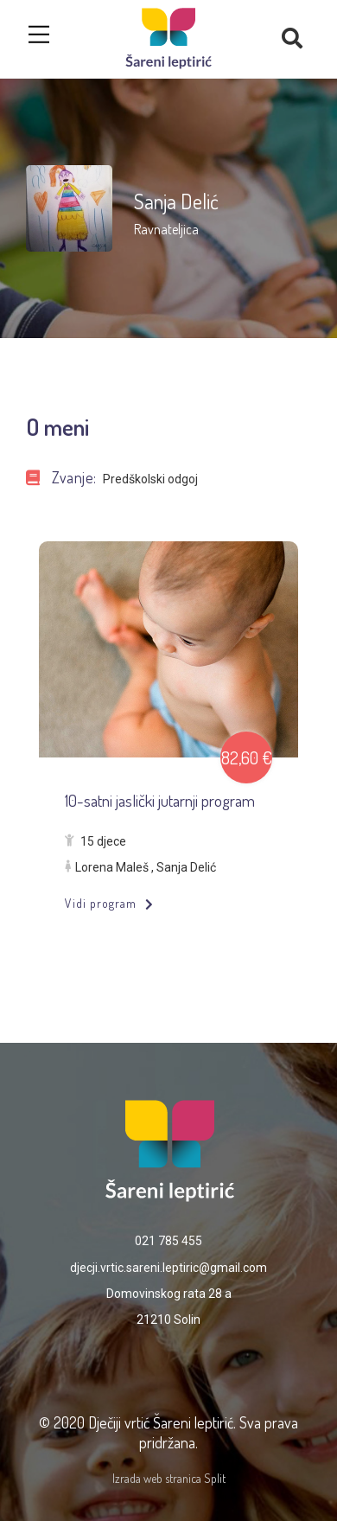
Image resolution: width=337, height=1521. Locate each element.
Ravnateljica (166, 229)
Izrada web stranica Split (169, 1478)
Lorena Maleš (112, 867)
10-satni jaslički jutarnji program (160, 800)
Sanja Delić (186, 867)
